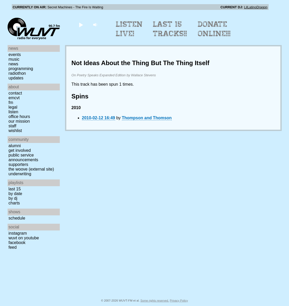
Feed (13, 247)
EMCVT (14, 98)
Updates (16, 78)
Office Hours (19, 116)
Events (15, 54)
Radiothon (17, 73)
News (13, 64)
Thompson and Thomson (147, 118)
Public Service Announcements (23, 157)
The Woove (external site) (31, 169)
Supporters (18, 164)
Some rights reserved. (154, 300)
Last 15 (15, 189)
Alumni (15, 145)
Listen (13, 112)
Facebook (17, 242)
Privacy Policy (179, 300)
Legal (13, 107)
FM (11, 102)
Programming (21, 68)
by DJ (13, 198)
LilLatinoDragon (256, 7)
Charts (14, 203)
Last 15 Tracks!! (170, 29)
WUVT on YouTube (24, 238)
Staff (12, 126)
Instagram (18, 233)
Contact (15, 93)
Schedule (17, 218)
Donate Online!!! (214, 29)
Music (14, 59)
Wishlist (15, 130)
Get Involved (20, 150)
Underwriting (20, 174)
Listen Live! (129, 29)
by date (15, 193)
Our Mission (19, 121)
